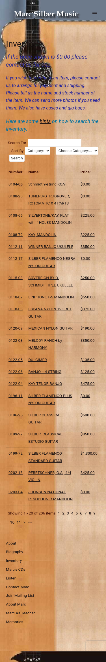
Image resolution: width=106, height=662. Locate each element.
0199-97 (15, 434)
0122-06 (15, 371)
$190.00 (88, 328)
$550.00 (88, 297)
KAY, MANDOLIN (42, 234)
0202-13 (15, 472)
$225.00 (88, 215)
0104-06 (15, 184)
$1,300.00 (89, 453)
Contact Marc (17, 587)
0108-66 (15, 215)
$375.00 (88, 309)
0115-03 (15, 277)
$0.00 (85, 184)
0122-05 (15, 359)
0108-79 (15, 234)
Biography (14, 551)
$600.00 (88, 415)
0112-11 (15, 246)
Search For (17, 142)
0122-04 (15, 383)
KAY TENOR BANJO (45, 383)
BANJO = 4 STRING (44, 371)
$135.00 (88, 359)
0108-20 (15, 196)
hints (45, 121)
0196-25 (15, 415)
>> (30, 522)
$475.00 (88, 383)
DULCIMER (37, 359)
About (11, 543)
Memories (14, 621)
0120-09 (15, 328)
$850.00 (88, 434)
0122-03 (15, 340)
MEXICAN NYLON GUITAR (50, 328)
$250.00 (88, 277)
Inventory (14, 560)
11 (19, 522)
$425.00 (88, 472)
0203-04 (15, 492)
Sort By (17, 150)
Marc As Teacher (20, 613)
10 (12, 522)
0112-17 (15, 258)
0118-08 (15, 309)
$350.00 (88, 246)
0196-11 (15, 395)
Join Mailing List (20, 595)
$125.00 (88, 371)
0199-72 (15, 453)
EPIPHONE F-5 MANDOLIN (51, 297)
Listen (11, 578)
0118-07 (15, 297)
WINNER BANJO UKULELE (50, 246)
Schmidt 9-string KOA (46, 184)
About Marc (16, 604)
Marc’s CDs (15, 569)
